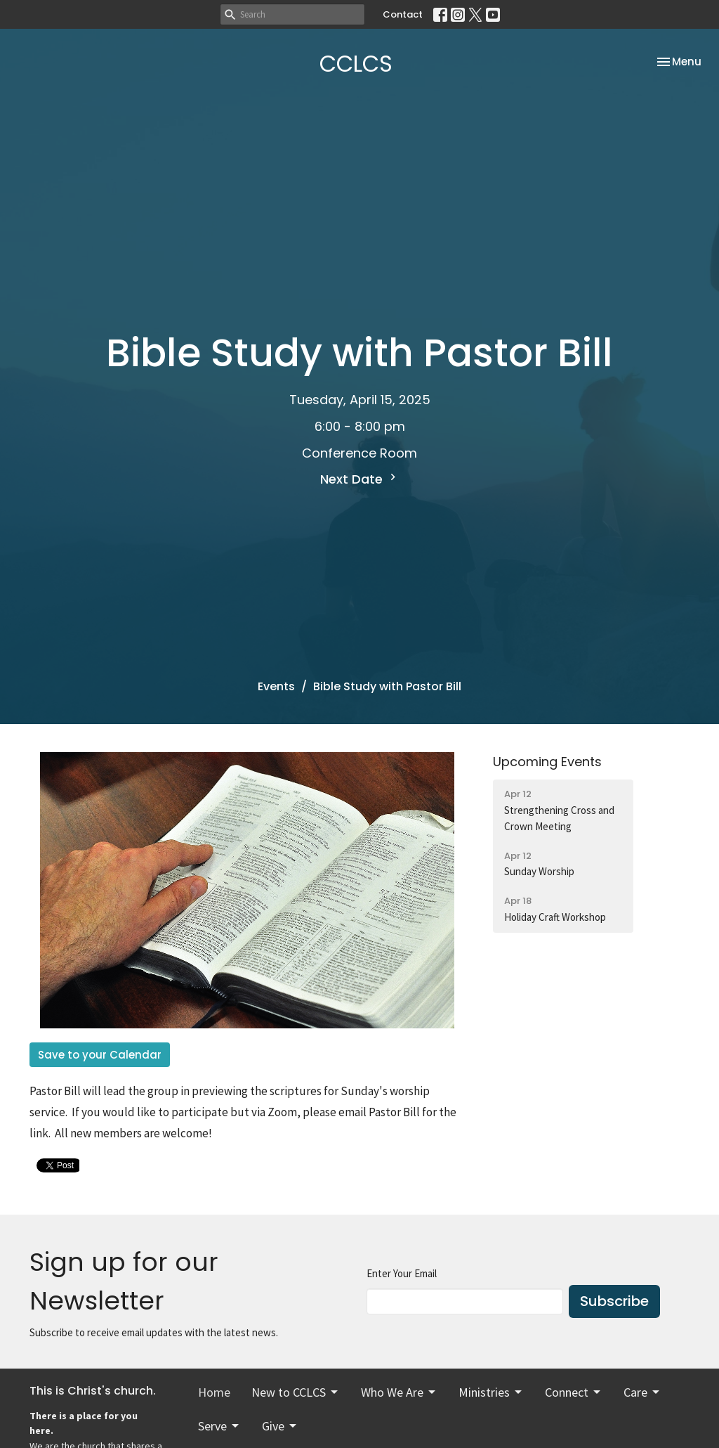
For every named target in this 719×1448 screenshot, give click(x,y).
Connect (573, 1392)
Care (642, 1392)
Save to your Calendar (99, 1054)
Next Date (360, 479)
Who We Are (399, 1392)
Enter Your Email (402, 1273)
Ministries (491, 1392)
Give (280, 1426)
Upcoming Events (547, 761)
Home (214, 1392)
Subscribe (614, 1301)
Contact (403, 14)
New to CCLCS (295, 1392)
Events (276, 686)
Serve (219, 1426)
